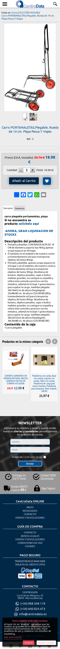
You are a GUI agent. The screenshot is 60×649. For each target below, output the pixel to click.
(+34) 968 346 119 (32, 604)
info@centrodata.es (33, 614)
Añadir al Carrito (24, 181)
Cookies (30, 546)
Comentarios (19, 208)
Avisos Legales (30, 536)
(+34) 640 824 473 (32, 609)
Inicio (30, 507)
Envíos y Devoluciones (30, 517)
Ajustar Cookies (46, 642)
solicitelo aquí (29, 223)
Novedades (30, 510)
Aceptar (28, 642)
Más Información (13, 637)
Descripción (8, 208)
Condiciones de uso (33, 457)
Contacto (30, 514)
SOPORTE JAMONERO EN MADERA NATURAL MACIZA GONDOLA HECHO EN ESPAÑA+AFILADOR (16, 379)
